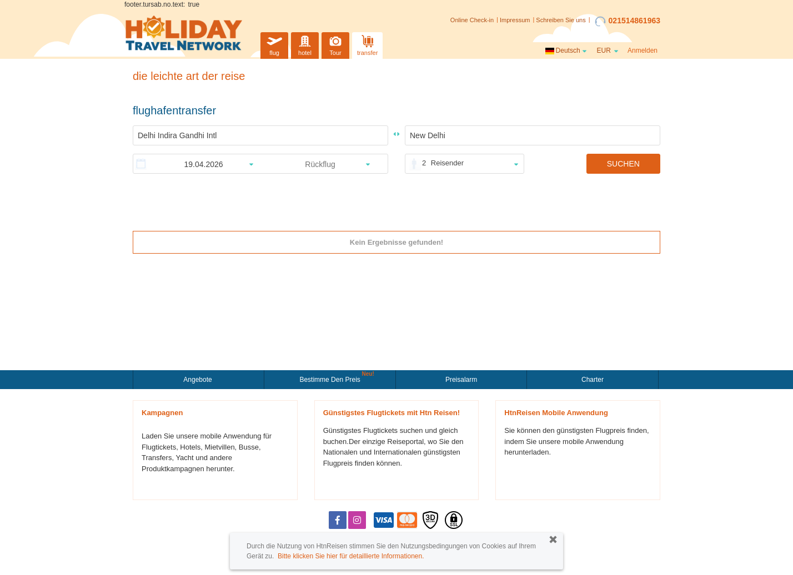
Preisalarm (461, 380)
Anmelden (643, 50)
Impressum (515, 20)
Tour (335, 44)
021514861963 (627, 21)
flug (274, 44)
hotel (305, 44)
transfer (367, 44)
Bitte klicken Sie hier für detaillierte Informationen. (351, 556)
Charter (592, 380)
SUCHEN (623, 163)
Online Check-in (472, 20)
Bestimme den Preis (331, 379)
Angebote (198, 380)
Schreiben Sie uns (560, 20)
